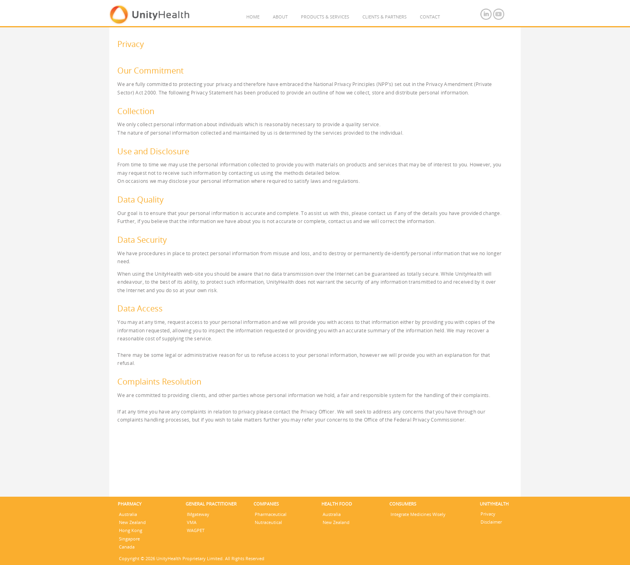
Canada (127, 547)
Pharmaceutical (270, 514)
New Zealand (132, 522)
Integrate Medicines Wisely (418, 514)
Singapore (129, 539)
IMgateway (198, 514)
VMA (191, 522)
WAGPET (196, 530)
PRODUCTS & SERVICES (325, 17)
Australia (128, 514)
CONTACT (430, 17)
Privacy (488, 514)
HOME (253, 17)
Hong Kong (130, 530)
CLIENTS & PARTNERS (384, 17)
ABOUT (280, 17)
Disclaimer (491, 522)
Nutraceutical (268, 522)
